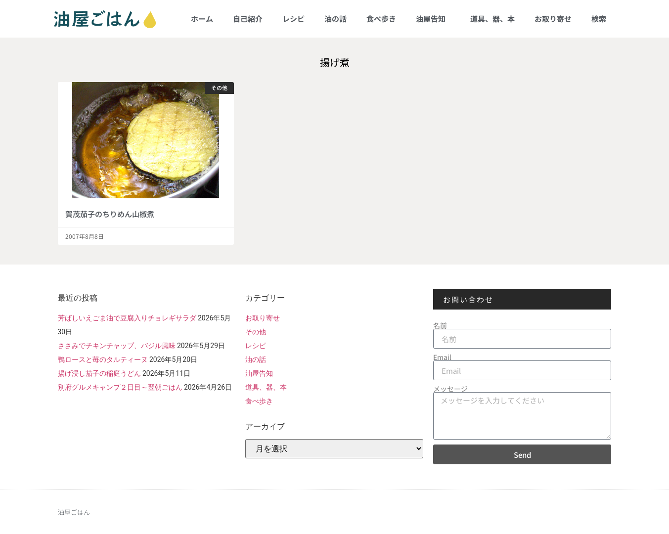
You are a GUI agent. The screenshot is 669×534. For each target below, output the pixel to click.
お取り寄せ (553, 18)
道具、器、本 (492, 18)
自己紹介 (248, 18)
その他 (255, 332)
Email (442, 357)
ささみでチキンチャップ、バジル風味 (117, 346)
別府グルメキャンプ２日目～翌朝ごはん (120, 387)
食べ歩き (381, 18)
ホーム (202, 18)
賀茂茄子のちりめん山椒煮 (109, 214)
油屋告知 (433, 18)
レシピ (293, 18)
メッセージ (450, 388)
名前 (440, 325)
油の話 (335, 18)
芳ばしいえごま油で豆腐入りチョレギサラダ (127, 318)
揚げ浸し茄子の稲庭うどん (99, 373)
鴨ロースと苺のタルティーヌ (103, 359)
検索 (598, 18)
